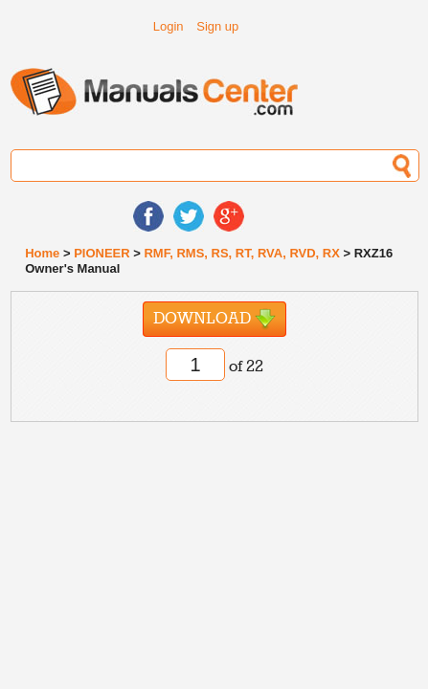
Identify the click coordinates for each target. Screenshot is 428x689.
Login (168, 26)
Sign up (217, 26)
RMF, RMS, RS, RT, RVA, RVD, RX (241, 253)
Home (42, 253)
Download (214, 319)
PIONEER (102, 253)
